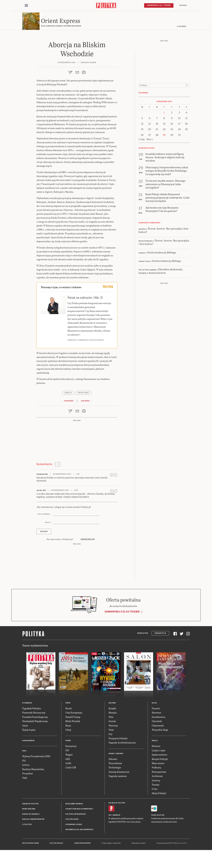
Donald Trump (72, 717)
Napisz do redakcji (30, 814)
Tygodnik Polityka (31, 708)
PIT (67, 750)
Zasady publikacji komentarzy (79, 809)
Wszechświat (115, 763)
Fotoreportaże (159, 772)
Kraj (24, 751)
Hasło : (48, 523)
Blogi (154, 703)
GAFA (68, 763)
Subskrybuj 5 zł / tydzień (159, 5)
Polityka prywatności (75, 814)
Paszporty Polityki (118, 738)
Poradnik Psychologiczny (35, 717)
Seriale (112, 721)
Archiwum (157, 776)
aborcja (68, 393)
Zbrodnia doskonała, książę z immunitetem (161, 271)
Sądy (24, 778)
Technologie (115, 767)
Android (116, 815)
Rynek (68, 741)
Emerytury (71, 746)
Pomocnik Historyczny (33, 712)
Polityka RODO (72, 819)
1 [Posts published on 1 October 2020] (164, 112)
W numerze (27, 703)
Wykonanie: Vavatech (139, 843)
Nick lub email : (44, 514)
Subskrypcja (160, 633)
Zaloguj (183, 5)
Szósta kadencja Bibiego (161, 252)
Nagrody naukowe (118, 776)
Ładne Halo (117, 843)
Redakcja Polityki (30, 804)
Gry (110, 734)
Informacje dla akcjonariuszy (79, 830)
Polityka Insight (56, 843)
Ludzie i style (158, 750)
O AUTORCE (181, 27)
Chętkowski (158, 725)
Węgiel (69, 754)
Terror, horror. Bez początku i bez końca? (163, 230)
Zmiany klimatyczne (119, 772)
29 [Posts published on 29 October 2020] (164, 135)
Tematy (155, 784)
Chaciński (157, 721)
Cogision (110, 843)
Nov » (150, 139)
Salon (25, 725)
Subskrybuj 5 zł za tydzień (122, 611)
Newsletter (142, 633)
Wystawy (113, 725)
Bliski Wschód (72, 721)
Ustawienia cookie (73, 825)
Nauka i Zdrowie (116, 754)
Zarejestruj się (88, 539)
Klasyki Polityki (160, 759)
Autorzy (156, 780)
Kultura (112, 703)
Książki (112, 708)
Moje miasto (158, 763)
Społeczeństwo (159, 754)
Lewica (26, 765)
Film (111, 717)
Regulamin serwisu (74, 804)
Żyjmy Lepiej (28, 730)
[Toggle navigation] (26, 5)
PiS (24, 760)
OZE (67, 759)
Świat (68, 703)
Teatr (111, 730)
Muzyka (113, 712)
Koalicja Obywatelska (33, 769)
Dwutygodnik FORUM (30, 843)
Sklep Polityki (159, 793)
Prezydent (27, 773)
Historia (156, 746)
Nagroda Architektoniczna (122, 742)
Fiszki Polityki (157, 815)
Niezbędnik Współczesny (35, 721)
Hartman (156, 712)
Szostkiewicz (158, 717)
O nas (154, 789)
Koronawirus (28, 741)
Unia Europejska (73, 712)
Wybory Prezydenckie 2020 (36, 756)
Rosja (68, 725)
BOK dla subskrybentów (33, 819)
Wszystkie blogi (160, 730)
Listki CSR (70, 767)
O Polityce (27, 825)
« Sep (142, 139)
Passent (156, 708)
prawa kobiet (83, 393)
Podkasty (156, 767)
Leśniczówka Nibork (82, 843)
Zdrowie (113, 759)
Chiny (68, 730)
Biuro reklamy (28, 809)
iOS (109, 815)
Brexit (68, 708)
